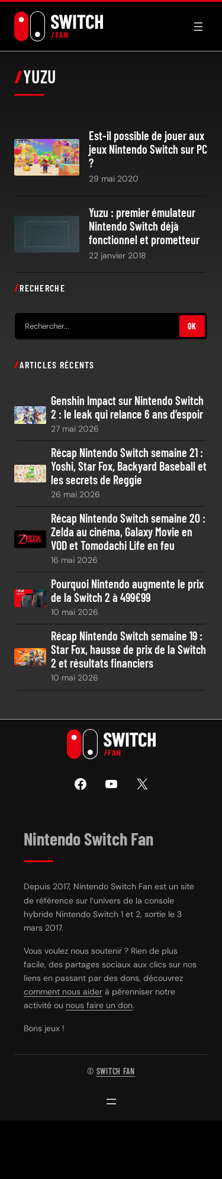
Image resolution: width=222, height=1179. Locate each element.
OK (192, 326)
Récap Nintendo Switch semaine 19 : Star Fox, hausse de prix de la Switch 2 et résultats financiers (128, 649)
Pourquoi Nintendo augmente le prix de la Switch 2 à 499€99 (127, 590)
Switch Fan (115, 1071)
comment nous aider (63, 991)
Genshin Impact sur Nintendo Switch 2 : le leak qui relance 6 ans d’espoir (127, 407)
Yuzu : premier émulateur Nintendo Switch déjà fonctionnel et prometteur (144, 226)
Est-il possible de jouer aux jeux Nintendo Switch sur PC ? (148, 149)
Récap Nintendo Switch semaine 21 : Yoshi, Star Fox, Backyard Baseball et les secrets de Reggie (129, 466)
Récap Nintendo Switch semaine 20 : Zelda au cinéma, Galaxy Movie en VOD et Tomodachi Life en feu (128, 531)
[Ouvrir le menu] (198, 26)
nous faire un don (99, 1005)
